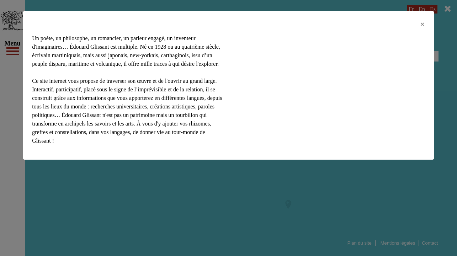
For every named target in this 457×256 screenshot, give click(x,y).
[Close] (422, 24)
